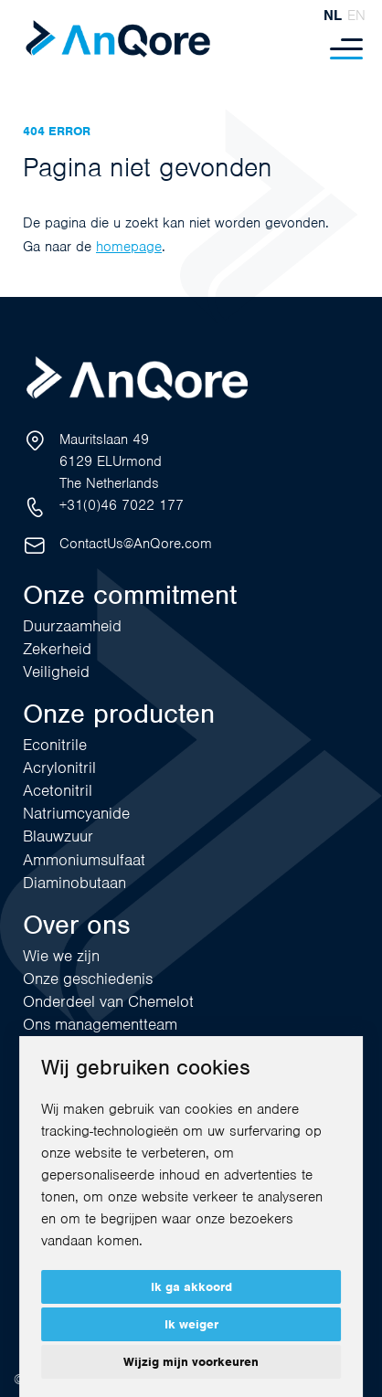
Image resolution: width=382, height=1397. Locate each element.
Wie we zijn (61, 956)
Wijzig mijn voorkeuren (191, 1362)
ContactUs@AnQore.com (135, 543)
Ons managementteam (100, 1024)
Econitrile (55, 745)
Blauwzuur (58, 836)
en (356, 15)
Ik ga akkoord (191, 1287)
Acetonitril (57, 790)
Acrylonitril (59, 767)
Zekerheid (57, 649)
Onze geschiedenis (88, 978)
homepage (129, 247)
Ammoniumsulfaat (84, 860)
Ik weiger (191, 1324)
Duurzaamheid (72, 626)
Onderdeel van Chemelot (108, 1001)
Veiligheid (56, 671)
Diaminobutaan (74, 883)
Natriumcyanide (76, 813)
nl (333, 15)
